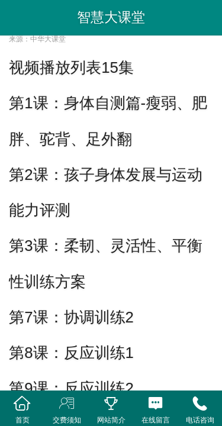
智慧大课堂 (111, 17)
